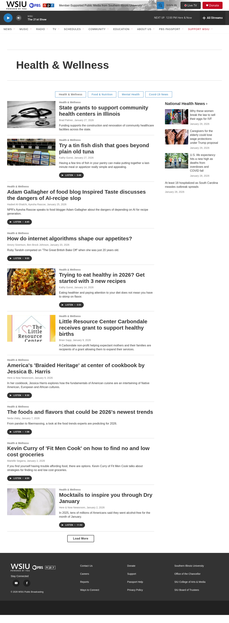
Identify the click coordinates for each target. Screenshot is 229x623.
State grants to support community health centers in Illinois (103, 119)
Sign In (172, 9)
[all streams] (212, 26)
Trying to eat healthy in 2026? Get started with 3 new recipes (102, 286)
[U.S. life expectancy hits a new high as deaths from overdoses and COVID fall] (176, 168)
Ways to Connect (89, 598)
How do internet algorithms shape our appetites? (69, 246)
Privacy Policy (135, 598)
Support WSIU (198, 37)
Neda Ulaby (13, 426)
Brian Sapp (65, 348)
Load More (80, 546)
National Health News (185, 111)
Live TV (191, 9)
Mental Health (131, 102)
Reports (84, 590)
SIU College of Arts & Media (190, 590)
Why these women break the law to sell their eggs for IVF (202, 122)
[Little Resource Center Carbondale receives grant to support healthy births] (31, 336)
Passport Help (135, 590)
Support (131, 582)
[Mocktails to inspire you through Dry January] (31, 509)
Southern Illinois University (189, 574)
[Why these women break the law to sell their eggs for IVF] (176, 125)
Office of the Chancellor (187, 582)
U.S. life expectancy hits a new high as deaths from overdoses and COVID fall (202, 170)
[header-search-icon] (160, 9)
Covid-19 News (158, 102)
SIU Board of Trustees (186, 598)
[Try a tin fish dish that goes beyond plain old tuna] (31, 160)
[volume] (19, 26)
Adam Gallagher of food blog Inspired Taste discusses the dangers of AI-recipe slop (76, 203)
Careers (84, 582)
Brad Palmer (66, 128)
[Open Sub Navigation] (14, 37)
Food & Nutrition (102, 102)
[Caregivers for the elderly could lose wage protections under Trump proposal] (176, 145)
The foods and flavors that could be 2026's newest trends (80, 420)
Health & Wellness (70, 102)
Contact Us (86, 574)
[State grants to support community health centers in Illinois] (31, 122)
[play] (8, 26)
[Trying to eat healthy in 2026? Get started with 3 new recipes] (31, 289)
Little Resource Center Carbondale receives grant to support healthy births (103, 336)
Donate (216, 9)
